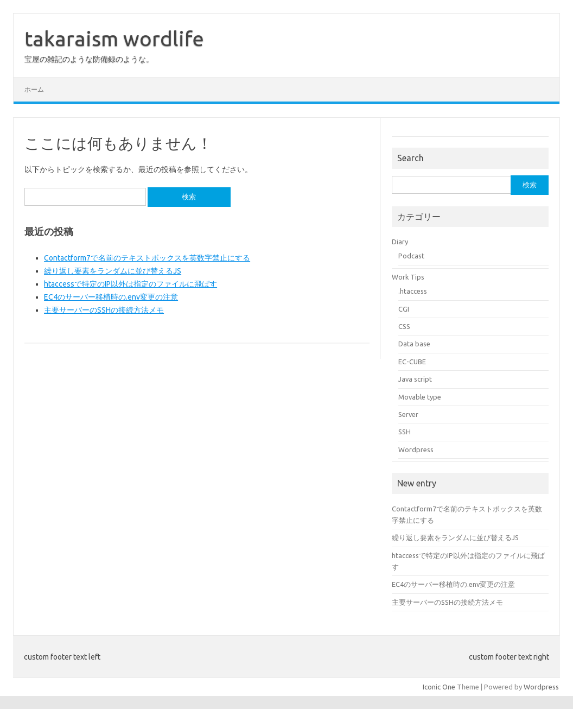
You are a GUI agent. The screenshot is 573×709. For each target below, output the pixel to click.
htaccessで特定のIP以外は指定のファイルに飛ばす (130, 284)
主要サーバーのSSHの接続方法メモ (104, 310)
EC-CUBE (412, 361)
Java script (415, 379)
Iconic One (439, 687)
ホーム (34, 89)
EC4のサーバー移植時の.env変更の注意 (111, 297)
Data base (414, 343)
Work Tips (408, 277)
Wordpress (416, 449)
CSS (404, 326)
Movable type (419, 397)
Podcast (411, 255)
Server (408, 414)
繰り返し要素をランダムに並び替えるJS (112, 271)
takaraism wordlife (114, 38)
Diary (400, 241)
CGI (403, 309)
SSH (404, 431)
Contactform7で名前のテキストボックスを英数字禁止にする (147, 258)
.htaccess (412, 291)
